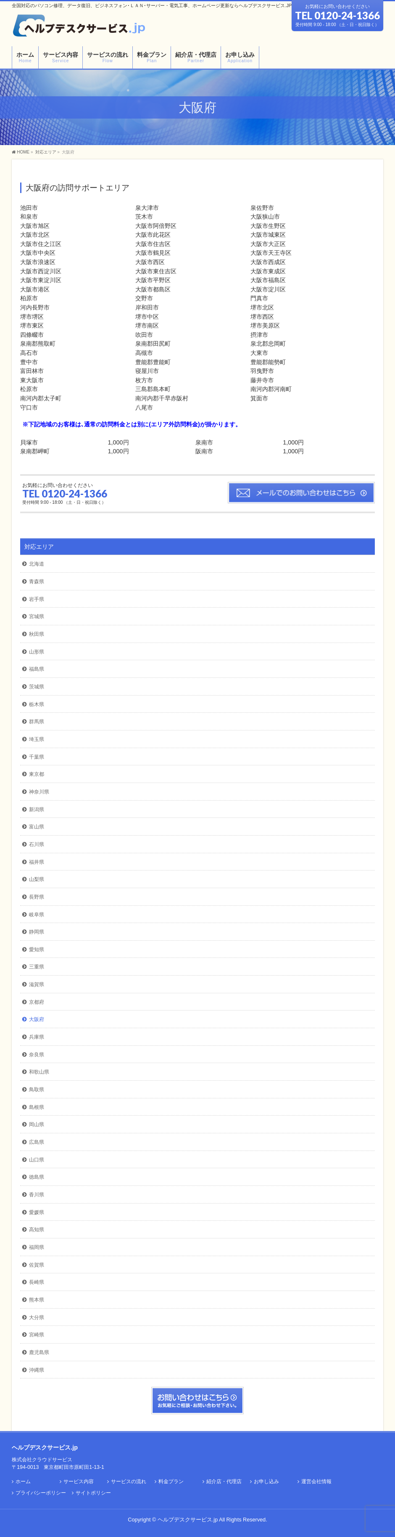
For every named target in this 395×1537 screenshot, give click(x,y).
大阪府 (36, 1019)
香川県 (36, 1195)
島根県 (36, 1107)
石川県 (36, 844)
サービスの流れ (128, 1481)
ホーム (23, 1481)
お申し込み (266, 1481)
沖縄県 (36, 1370)
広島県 (36, 1142)
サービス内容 (78, 1481)
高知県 (36, 1230)
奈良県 (36, 1055)
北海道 (36, 564)
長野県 (36, 897)
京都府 (36, 1002)
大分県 (36, 1317)
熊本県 (36, 1300)
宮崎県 (36, 1335)
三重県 (36, 967)
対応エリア (39, 546)
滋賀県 (36, 984)
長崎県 (36, 1282)
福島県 (36, 669)
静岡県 (36, 932)
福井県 (36, 862)
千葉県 (36, 757)
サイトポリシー (93, 1493)
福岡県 (36, 1247)
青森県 (36, 582)
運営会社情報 (316, 1481)
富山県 (36, 827)
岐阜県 (36, 915)
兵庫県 (36, 1037)
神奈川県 (39, 792)
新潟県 (36, 809)
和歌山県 (39, 1072)
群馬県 (36, 722)
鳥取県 (36, 1090)
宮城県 (36, 616)
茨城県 (36, 687)
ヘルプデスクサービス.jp (188, 1520)
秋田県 (36, 634)
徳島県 (36, 1177)
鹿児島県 (39, 1352)
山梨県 (36, 879)
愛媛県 (36, 1212)
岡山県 (36, 1124)
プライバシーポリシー (41, 1493)
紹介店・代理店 (224, 1481)
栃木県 (36, 704)
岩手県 (36, 599)
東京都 (36, 774)
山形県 (36, 652)
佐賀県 (36, 1265)
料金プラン (171, 1481)
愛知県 (36, 949)
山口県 (36, 1160)
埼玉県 (36, 739)
